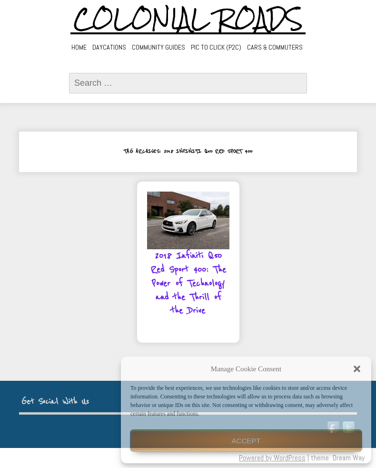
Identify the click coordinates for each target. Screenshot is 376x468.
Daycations (109, 47)
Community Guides (158, 47)
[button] (357, 369)
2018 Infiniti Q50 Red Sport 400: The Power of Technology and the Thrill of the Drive (188, 283)
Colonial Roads (188, 19)
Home (79, 47)
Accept (246, 441)
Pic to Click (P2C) (216, 47)
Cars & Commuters (275, 47)
